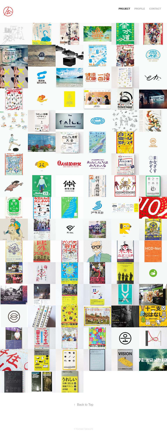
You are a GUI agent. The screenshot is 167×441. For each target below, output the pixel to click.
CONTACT (155, 8)
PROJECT (124, 8)
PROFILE (139, 8)
